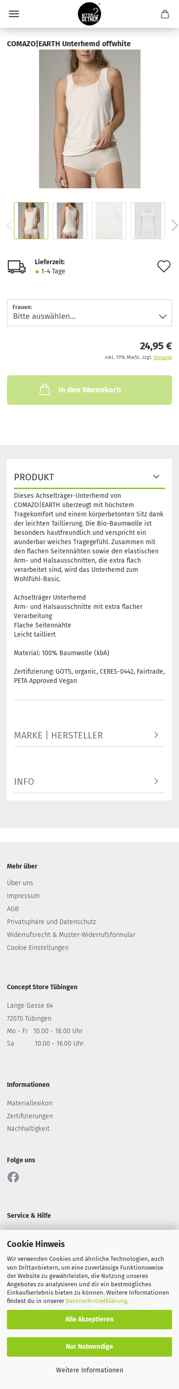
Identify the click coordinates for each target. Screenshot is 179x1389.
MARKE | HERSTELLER (58, 735)
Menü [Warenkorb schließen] (14, 13)
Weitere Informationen (89, 1370)
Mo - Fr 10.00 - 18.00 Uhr (45, 1031)
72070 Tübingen (29, 1019)
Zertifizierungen (30, 1116)
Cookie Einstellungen (38, 948)
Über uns (20, 883)
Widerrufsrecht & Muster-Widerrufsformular (71, 935)
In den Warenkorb (79, 389)
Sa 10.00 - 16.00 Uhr (45, 1044)
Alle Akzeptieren (89, 1319)
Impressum (23, 896)
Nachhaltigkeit (28, 1129)
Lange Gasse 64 (30, 1006)
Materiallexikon (29, 1103)
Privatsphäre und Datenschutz (51, 922)
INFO (24, 781)
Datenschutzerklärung (96, 1300)
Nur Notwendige (89, 1347)
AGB (13, 909)
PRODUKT (34, 477)
